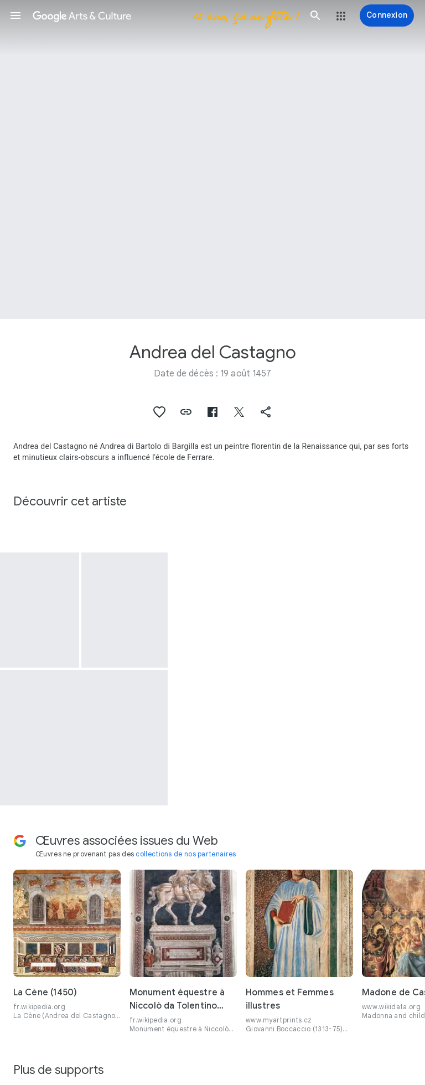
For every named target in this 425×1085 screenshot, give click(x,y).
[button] (15, 15)
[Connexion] (387, 15)
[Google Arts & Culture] (165, 15)
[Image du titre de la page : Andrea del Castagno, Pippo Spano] (212, 159)
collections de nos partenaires (186, 854)
